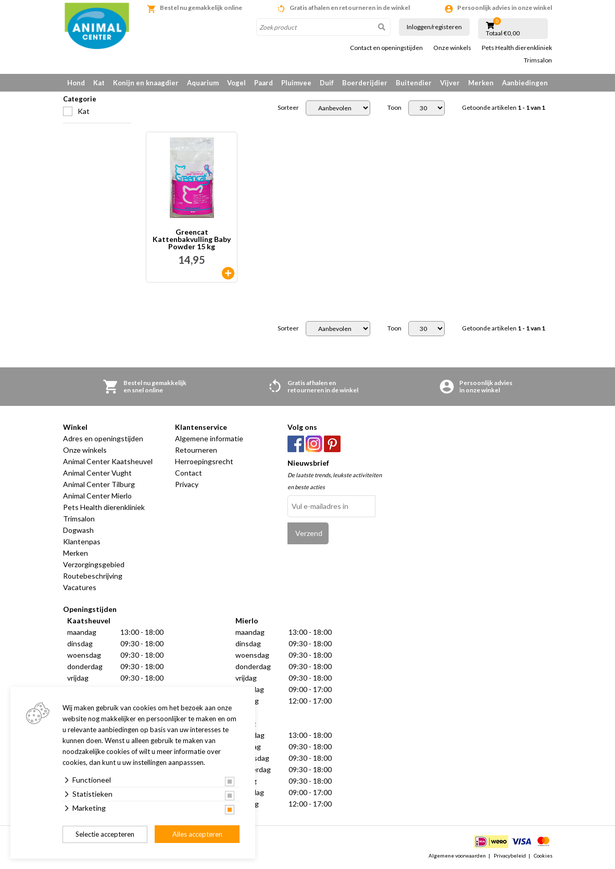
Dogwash (78, 530)
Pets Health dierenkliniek (517, 48)
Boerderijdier (364, 83)
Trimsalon (538, 60)
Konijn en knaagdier (146, 83)
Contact (188, 472)
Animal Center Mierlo (97, 495)
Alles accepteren (197, 834)
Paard (263, 83)
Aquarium (203, 83)
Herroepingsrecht (204, 461)
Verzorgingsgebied (93, 564)
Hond (76, 83)
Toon (394, 108)
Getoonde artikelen (503, 108)
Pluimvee (296, 83)
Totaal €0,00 (503, 33)
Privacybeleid (510, 855)
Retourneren (196, 449)
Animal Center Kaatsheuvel (108, 461)
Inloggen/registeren (434, 27)
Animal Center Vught (97, 472)
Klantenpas (82, 541)
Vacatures (79, 587)
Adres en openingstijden (103, 438)
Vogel (236, 83)
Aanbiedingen (525, 83)
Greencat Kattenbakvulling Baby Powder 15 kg (192, 239)
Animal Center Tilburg (99, 484)
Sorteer (288, 108)
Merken (481, 83)
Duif (327, 83)
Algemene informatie (209, 438)
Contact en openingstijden (386, 48)
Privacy (186, 484)
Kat (99, 83)
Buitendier (414, 83)
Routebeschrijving (92, 575)
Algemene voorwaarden (457, 855)
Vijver (450, 83)
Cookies (543, 855)
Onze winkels (452, 48)
